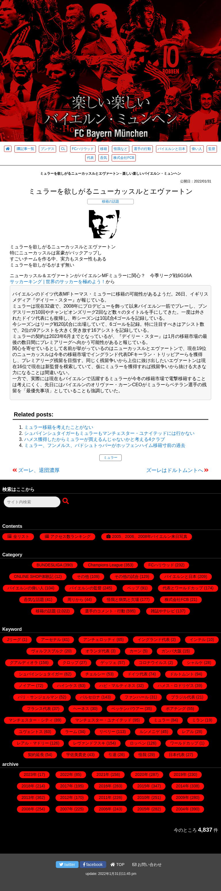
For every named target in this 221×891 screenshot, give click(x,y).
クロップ (70, 662)
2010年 (143, 797)
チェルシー (95, 674)
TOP (117, 864)
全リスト (21, 536)
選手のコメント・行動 (105, 611)
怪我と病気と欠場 (123, 599)
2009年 (182, 797)
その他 (83, 576)
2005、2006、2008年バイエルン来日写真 (149, 536)
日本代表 (177, 754)
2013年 (28, 797)
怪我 (142, 754)
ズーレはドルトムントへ (174, 470)
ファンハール (137, 697)
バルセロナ (90, 697)
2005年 (143, 809)
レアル (188, 731)
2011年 (105, 797)
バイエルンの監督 (85, 588)
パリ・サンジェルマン (38, 697)
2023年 (30, 774)
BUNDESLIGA (49, 565)
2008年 (28, 809)
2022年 (66, 774)
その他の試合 (127, 576)
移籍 (103, 149)
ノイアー (27, 685)
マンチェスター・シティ (31, 720)
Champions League (105, 565)
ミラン (198, 720)
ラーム (71, 731)
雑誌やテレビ (163, 611)
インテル (198, 639)
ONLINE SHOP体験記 (34, 576)
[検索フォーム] (32, 501)
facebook (93, 864)
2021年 (102, 774)
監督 (211, 149)
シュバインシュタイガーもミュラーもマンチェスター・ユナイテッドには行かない (109, 433)
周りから (75, 599)
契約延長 (36, 754)
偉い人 (197, 149)
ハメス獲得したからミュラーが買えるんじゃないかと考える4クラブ (94, 439)
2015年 (143, 786)
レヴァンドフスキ (89, 743)
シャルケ (195, 662)
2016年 (105, 786)
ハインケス (67, 685)
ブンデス (47, 149)
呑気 (103, 158)
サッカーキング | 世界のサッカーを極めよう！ (58, 281)
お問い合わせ (147, 864)
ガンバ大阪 (171, 651)
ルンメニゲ (150, 731)
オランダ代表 (97, 651)
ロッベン (138, 743)
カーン (135, 651)
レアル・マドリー (33, 743)
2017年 (66, 786)
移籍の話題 (110, 201)
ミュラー (110, 458)
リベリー (107, 731)
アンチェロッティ (99, 639)
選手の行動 (142, 149)
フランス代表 (39, 708)
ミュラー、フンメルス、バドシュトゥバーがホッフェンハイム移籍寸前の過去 (104, 445)
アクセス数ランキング (70, 536)
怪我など (120, 149)
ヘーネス (81, 708)
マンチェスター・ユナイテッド (103, 720)
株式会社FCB (123, 158)
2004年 (182, 809)
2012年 (66, 797)
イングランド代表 (154, 639)
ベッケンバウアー (127, 708)
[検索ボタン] (66, 501)
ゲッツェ (108, 662)
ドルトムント (182, 674)
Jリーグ (14, 639)
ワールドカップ (184, 743)
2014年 (182, 786)
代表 (90, 158)
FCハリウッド (83, 149)
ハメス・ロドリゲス (176, 685)
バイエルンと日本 (171, 149)
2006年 (105, 809)
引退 (112, 754)
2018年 (28, 786)
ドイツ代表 (137, 674)
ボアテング (176, 708)
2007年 (66, 809)
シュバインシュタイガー (41, 674)
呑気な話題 (34, 599)
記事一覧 (25, 149)
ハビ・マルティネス (117, 685)
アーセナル (51, 639)
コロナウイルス (153, 662)
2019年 (180, 774)
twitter (67, 864)
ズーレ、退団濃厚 (39, 470)
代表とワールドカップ (183, 588)
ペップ (133, 588)
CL (63, 149)
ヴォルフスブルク (47, 651)
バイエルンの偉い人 (25, 588)
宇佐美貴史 (76, 754)
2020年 (141, 774)
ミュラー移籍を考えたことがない (58, 427)
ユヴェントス (31, 731)
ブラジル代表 (183, 697)
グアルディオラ (24, 662)
